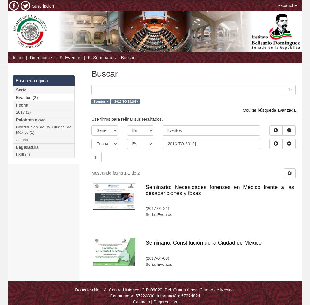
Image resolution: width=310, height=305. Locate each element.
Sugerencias (165, 302)
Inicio (18, 57)
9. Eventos (70, 57)
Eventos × (100, 101)
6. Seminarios (102, 57)
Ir (290, 90)
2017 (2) (23, 112)
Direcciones (41, 57)
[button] (288, 5)
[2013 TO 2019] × (126, 101)
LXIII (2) (23, 154)
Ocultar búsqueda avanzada (269, 110)
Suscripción (43, 6)
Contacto (141, 302)
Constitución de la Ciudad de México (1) (43, 130)
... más (22, 139)
